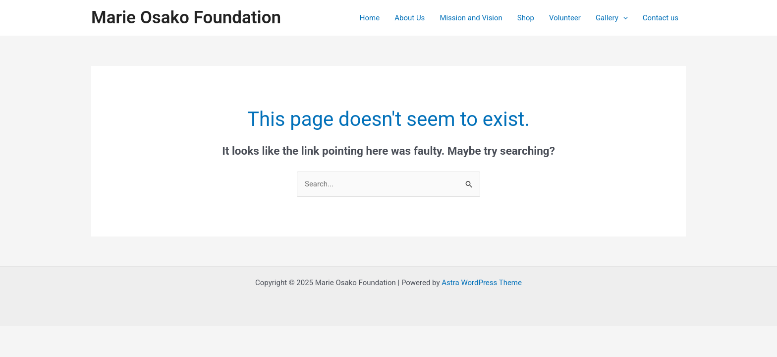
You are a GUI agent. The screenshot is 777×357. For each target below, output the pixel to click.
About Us (409, 17)
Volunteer (565, 17)
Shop (525, 17)
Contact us (660, 17)
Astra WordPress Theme (482, 282)
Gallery (612, 17)
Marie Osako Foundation (186, 17)
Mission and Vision (471, 17)
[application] (623, 17)
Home (370, 17)
